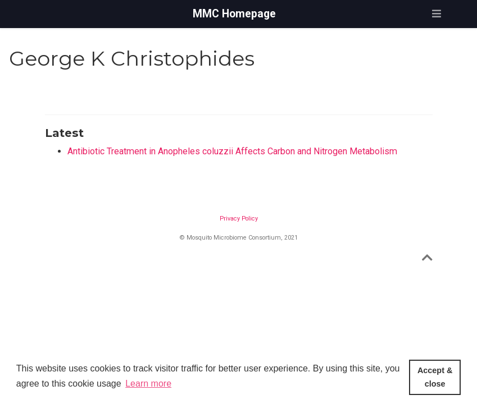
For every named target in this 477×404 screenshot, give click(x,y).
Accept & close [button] (434, 377)
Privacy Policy (239, 218)
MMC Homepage (234, 13)
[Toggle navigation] (436, 13)
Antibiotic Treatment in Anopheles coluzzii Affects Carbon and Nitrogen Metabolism (232, 151)
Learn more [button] (148, 383)
